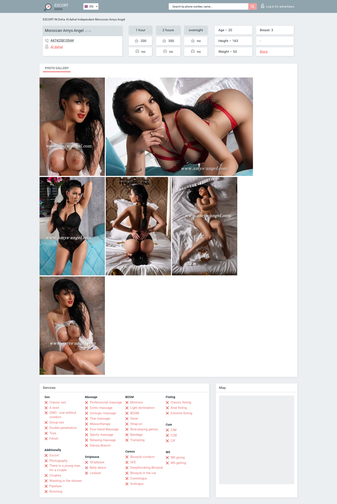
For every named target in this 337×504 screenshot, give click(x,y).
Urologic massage (103, 413)
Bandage (136, 435)
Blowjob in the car (143, 473)
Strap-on (136, 424)
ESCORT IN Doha (54, 19)
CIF (173, 441)
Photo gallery (57, 68)
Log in (277, 5)
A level (54, 408)
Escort (54, 455)
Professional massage (106, 402)
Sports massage (101, 435)
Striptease (97, 462)
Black (264, 52)
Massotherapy (100, 424)
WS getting (178, 463)
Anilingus (137, 484)
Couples (55, 475)
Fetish (53, 438)
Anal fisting (179, 408)
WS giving (178, 457)
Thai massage (100, 418)
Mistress (136, 402)
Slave (134, 418)
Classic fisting (181, 402)
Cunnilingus (138, 478)
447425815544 (62, 40)
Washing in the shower (65, 481)
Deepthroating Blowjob (146, 468)
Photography (58, 461)
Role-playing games (144, 429)
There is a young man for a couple (64, 468)
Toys (52, 433)
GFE (133, 462)
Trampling (137, 440)
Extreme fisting (181, 413)
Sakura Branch (100, 445)
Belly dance (98, 468)
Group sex (56, 422)
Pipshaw (55, 486)
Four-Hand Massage (104, 429)
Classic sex (57, 402)
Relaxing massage (103, 440)
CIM (173, 430)
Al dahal (71, 19)
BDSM (134, 413)
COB (174, 435)
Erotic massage (101, 408)
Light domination (142, 408)
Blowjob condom (142, 457)
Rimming (55, 491)
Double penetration (63, 428)
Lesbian (95, 473)
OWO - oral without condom (62, 415)
